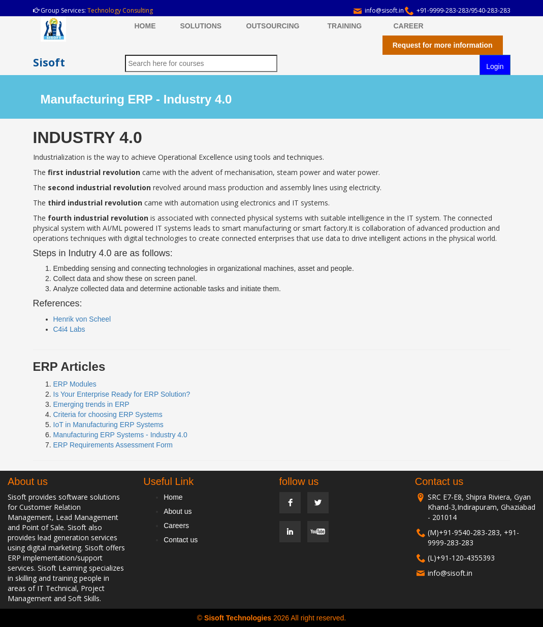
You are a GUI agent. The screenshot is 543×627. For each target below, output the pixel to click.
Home (173, 497)
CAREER (409, 26)
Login (494, 66)
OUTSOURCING (273, 26)
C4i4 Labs (69, 329)
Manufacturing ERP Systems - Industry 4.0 (120, 435)
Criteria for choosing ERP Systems (108, 414)
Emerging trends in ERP (91, 404)
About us (177, 511)
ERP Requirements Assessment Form (113, 445)
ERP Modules (75, 384)
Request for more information (443, 45)
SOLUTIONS (201, 26)
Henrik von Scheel (82, 319)
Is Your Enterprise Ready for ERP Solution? (121, 394)
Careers (176, 525)
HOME (145, 26)
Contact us (181, 540)
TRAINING (345, 26)
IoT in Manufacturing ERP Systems (108, 425)
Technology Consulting (120, 10)
